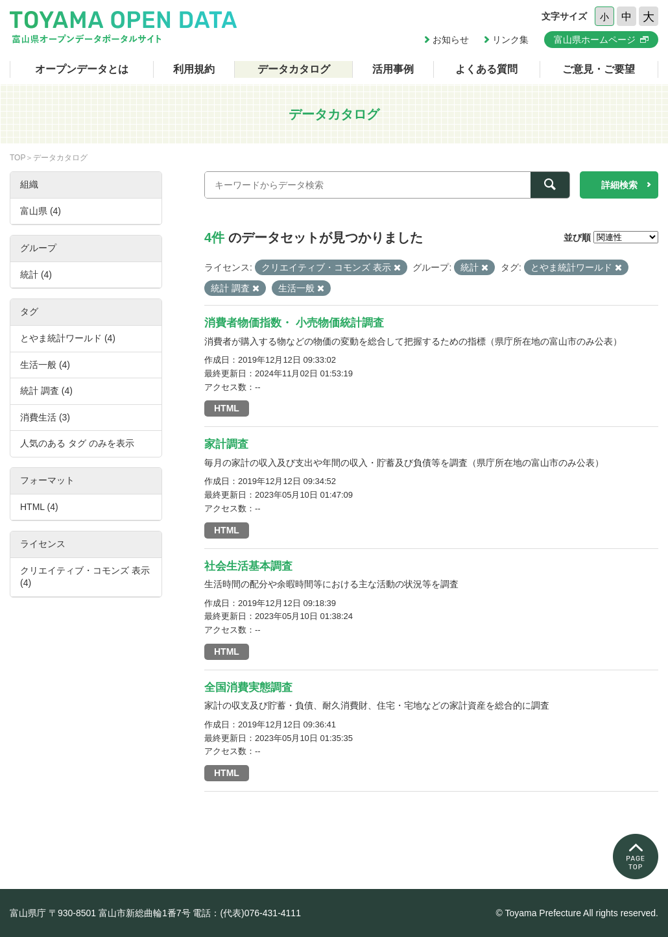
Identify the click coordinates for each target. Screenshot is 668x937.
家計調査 (226, 444)
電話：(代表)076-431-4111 (247, 913)
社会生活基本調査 (248, 566)
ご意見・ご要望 (598, 69)
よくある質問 (486, 69)
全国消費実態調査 (248, 687)
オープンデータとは (81, 69)
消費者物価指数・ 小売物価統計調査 (294, 323)
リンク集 (510, 39)
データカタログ (293, 69)
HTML (226, 408)
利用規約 (194, 69)
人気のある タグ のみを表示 (77, 443)
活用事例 (393, 69)
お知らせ (451, 39)
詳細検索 (619, 185)
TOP (17, 158)
